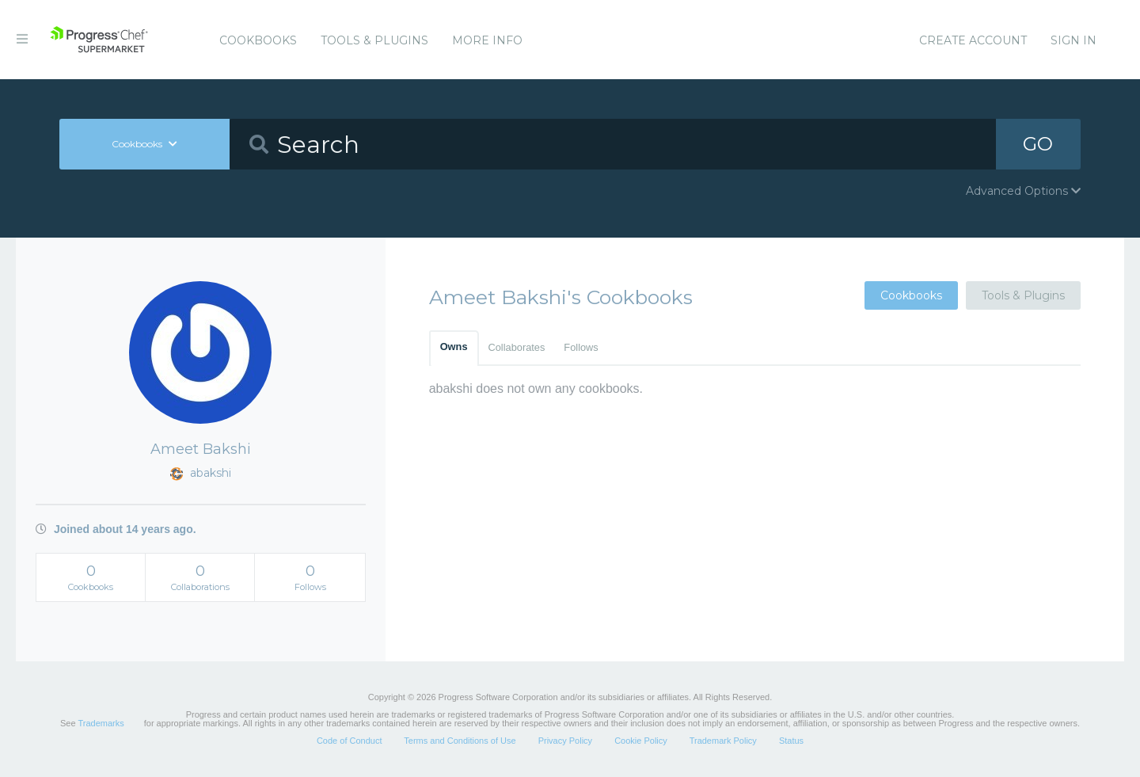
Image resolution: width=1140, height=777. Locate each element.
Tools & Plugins (374, 40)
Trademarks (101, 723)
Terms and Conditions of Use (459, 740)
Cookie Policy (640, 740)
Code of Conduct (349, 740)
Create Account (973, 40)
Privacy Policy (565, 740)
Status (791, 740)
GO (1038, 143)
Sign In (1073, 40)
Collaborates (516, 347)
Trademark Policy (723, 740)
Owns (454, 346)
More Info (487, 40)
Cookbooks (258, 40)
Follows (581, 347)
